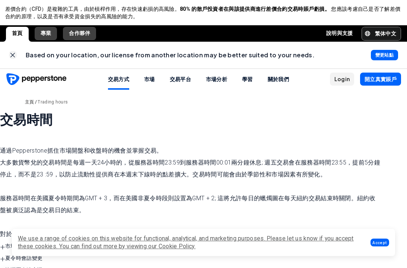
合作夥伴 (79, 35)
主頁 (29, 105)
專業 (46, 35)
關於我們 (278, 82)
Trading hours (53, 105)
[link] (13, 57)
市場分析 (216, 82)
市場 (149, 82)
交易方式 (118, 82)
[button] (380, 242)
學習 (247, 82)
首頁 (17, 35)
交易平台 (180, 82)
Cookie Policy (176, 246)
